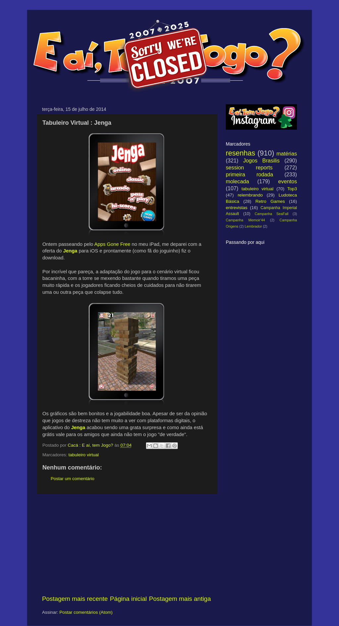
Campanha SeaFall (271, 214)
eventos (287, 181)
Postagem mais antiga (180, 598)
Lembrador (253, 226)
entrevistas (236, 207)
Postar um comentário (72, 478)
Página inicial (128, 598)
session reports (249, 167)
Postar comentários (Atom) (86, 612)
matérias (286, 153)
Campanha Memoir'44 (245, 220)
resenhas (240, 153)
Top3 (292, 188)
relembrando (250, 195)
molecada (237, 181)
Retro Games (270, 201)
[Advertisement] (126, 544)
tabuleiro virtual (84, 454)
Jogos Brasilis (261, 160)
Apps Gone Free (112, 244)
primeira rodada (249, 174)
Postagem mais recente (75, 598)
